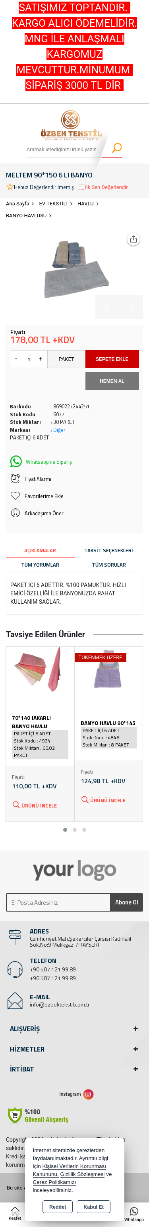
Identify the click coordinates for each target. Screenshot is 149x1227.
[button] (65, 830)
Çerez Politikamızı (54, 1182)
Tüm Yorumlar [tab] (40, 565)
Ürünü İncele (34, 805)
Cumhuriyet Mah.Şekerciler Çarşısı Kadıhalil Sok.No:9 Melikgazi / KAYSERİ (80, 941)
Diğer (59, 430)
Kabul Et (93, 1207)
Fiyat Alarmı (30, 478)
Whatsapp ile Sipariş (41, 460)
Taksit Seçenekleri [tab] (108, 550)
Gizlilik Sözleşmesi (82, 1174)
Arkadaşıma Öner (37, 513)
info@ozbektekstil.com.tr (60, 1004)
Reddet (57, 1207)
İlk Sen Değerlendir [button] (102, 187)
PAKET (66, 359)
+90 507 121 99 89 (53, 969)
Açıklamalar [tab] (40, 550)
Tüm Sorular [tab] (109, 565)
